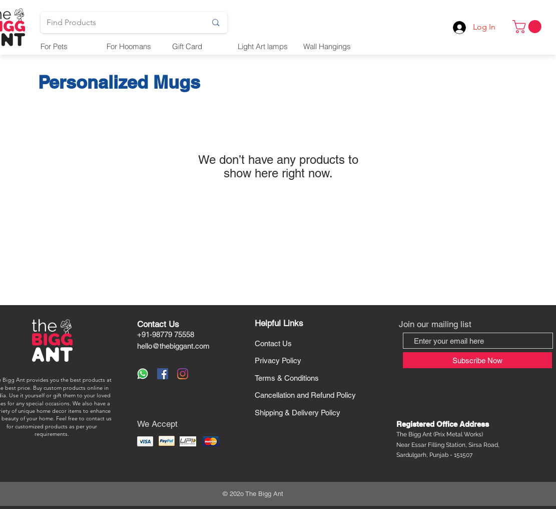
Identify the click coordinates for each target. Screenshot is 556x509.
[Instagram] (182, 373)
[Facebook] (162, 373)
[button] (528, 26)
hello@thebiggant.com (173, 346)
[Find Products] (119, 22)
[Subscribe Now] (477, 360)
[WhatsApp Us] (142, 373)
